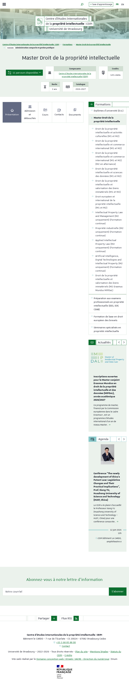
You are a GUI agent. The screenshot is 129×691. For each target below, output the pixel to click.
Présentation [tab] (12, 112)
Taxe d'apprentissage (101, 4)
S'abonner (118, 591)
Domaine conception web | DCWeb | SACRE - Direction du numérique (72, 658)
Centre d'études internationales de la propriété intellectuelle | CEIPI (31, 44)
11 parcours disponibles (24, 72)
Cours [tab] (45, 112)
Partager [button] (44, 618)
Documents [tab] (75, 112)
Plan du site (81, 651)
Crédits (68, 655)
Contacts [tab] (59, 112)
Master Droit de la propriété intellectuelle (93, 44)
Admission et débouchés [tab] (30, 112)
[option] (107, 388)
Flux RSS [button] (66, 618)
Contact (66, 646)
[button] (82, 4)
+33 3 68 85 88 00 (66, 642)
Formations (67, 44)
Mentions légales (99, 651)
